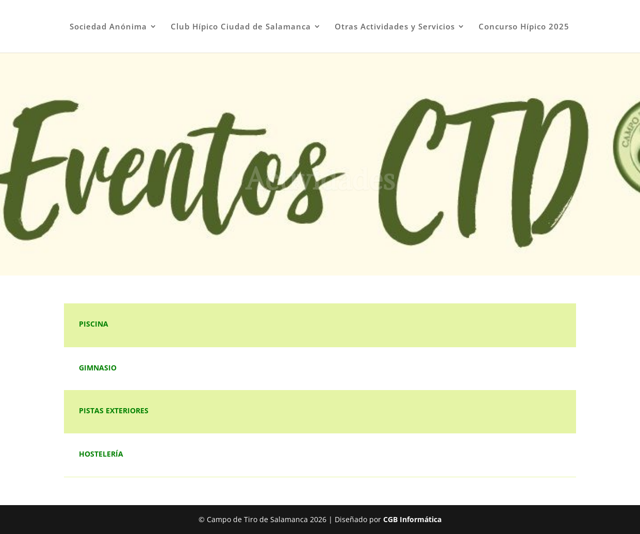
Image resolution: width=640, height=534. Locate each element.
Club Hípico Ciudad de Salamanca (241, 27)
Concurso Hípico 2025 (524, 27)
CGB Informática (412, 519)
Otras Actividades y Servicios (395, 27)
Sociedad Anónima (108, 27)
